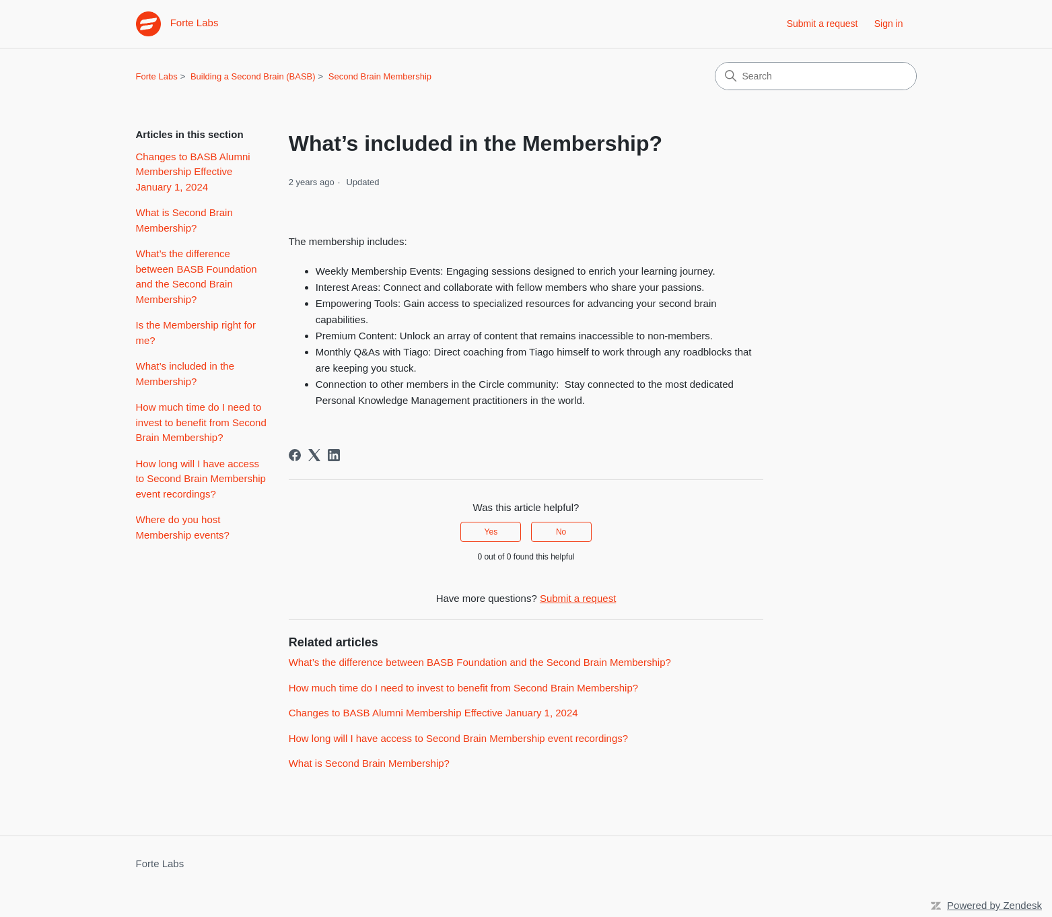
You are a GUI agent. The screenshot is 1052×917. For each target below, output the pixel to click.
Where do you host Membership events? (183, 527)
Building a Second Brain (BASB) (253, 76)
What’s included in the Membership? (185, 373)
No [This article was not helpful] (561, 532)
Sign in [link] (888, 23)
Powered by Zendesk (994, 905)
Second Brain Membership (379, 76)
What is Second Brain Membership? (184, 220)
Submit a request (822, 23)
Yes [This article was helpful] (491, 532)
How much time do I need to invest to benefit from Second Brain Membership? (201, 422)
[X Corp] (314, 455)
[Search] (815, 76)
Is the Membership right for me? (196, 332)
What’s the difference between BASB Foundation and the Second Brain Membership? (196, 276)
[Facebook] (295, 455)
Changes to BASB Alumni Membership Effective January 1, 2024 (193, 172)
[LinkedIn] (334, 455)
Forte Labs (157, 76)
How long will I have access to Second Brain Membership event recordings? (201, 479)
